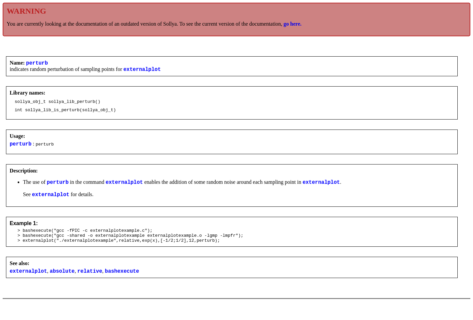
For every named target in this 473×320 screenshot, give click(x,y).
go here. (293, 24)
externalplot (142, 71)
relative (89, 281)
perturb (37, 63)
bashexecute (122, 281)
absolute (62, 281)
